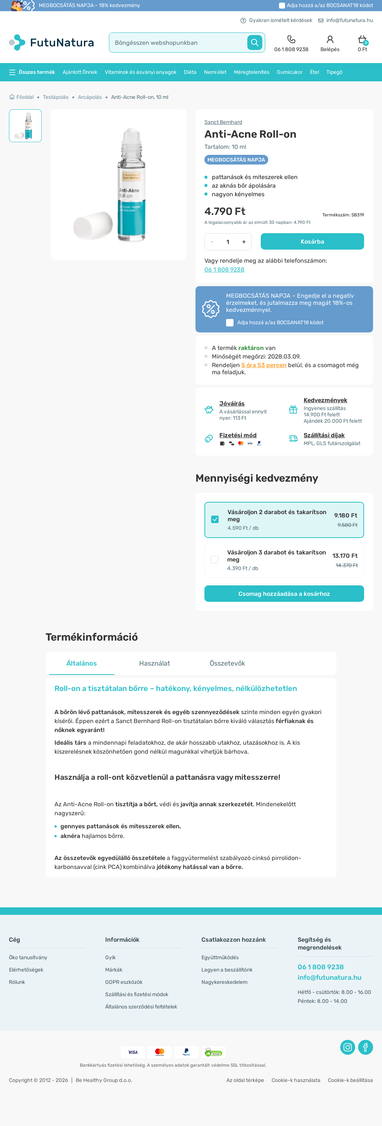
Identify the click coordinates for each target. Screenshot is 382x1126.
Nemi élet (215, 72)
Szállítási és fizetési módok (136, 994)
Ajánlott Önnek (80, 72)
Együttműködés (220, 957)
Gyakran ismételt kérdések (276, 20)
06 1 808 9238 (224, 269)
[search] (187, 42)
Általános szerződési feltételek (141, 1007)
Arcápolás (90, 97)
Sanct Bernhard (223, 122)
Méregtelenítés (251, 72)
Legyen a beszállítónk (227, 970)
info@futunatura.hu (345, 20)
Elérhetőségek (26, 970)
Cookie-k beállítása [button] (350, 1080)
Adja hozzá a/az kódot (330, 5)
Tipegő (334, 72)
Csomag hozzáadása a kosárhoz (284, 593)
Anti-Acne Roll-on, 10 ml (139, 97)
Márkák (113, 970)
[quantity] (228, 242)
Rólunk (17, 982)
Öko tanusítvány (28, 957)
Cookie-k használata (296, 1080)
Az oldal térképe (245, 1080)
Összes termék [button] (32, 72)
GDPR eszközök (124, 982)
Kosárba (312, 241)
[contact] (291, 43)
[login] (329, 43)
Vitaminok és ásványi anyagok (140, 72)
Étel (314, 72)
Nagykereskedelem (224, 982)
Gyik (110, 957)
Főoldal (21, 97)
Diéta (190, 72)
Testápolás (56, 97)
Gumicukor (290, 72)
